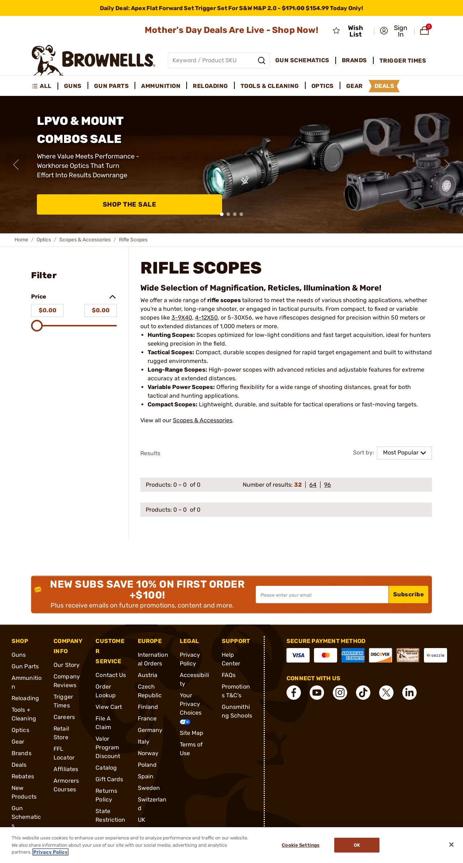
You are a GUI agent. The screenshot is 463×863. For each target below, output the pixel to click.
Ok (357, 845)
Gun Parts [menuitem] (111, 86)
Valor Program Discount (107, 747)
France (147, 718)
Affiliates (66, 769)
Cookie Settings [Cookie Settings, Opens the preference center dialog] (300, 845)
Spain (146, 776)
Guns (19, 654)
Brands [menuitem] (354, 60)
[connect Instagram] (340, 692)
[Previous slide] (16, 165)
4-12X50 (206, 317)
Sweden (149, 787)
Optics (44, 240)
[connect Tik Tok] (363, 692)
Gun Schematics (26, 817)
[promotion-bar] (231, 8)
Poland (147, 764)
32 (298, 484)
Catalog (106, 767)
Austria (148, 675)
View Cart (108, 706)
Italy (144, 741)
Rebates (23, 776)
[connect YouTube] (317, 692)
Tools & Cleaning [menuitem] (270, 86)
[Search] (261, 60)
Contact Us (110, 675)
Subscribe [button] (408, 594)
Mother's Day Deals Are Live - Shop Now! (231, 30)
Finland (148, 706)
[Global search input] (218, 60)
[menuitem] (44, 86)
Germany (150, 730)
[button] (395, 31)
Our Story (67, 664)
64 (313, 484)
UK (141, 819)
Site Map (192, 732)
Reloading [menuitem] (210, 86)
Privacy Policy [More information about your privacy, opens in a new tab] (50, 852)
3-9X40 (181, 317)
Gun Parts (25, 666)
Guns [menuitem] (73, 86)
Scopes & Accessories (85, 240)
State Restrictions (110, 820)
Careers (64, 717)
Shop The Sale (130, 204)
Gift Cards (109, 779)
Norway (148, 753)
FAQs (228, 675)
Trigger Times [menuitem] (402, 60)
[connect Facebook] (293, 692)
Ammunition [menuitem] (160, 86)
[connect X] (386, 692)
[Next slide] (447, 165)
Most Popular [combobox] (401, 452)
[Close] (451, 845)
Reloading (25, 698)
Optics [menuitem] (322, 86)
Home (21, 240)
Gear (18, 741)
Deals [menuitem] (384, 86)
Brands (21, 753)
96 (327, 484)
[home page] (93, 60)
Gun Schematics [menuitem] (302, 60)
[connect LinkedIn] (409, 692)
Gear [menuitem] (354, 86)
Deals (19, 764)
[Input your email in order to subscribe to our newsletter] (322, 594)
